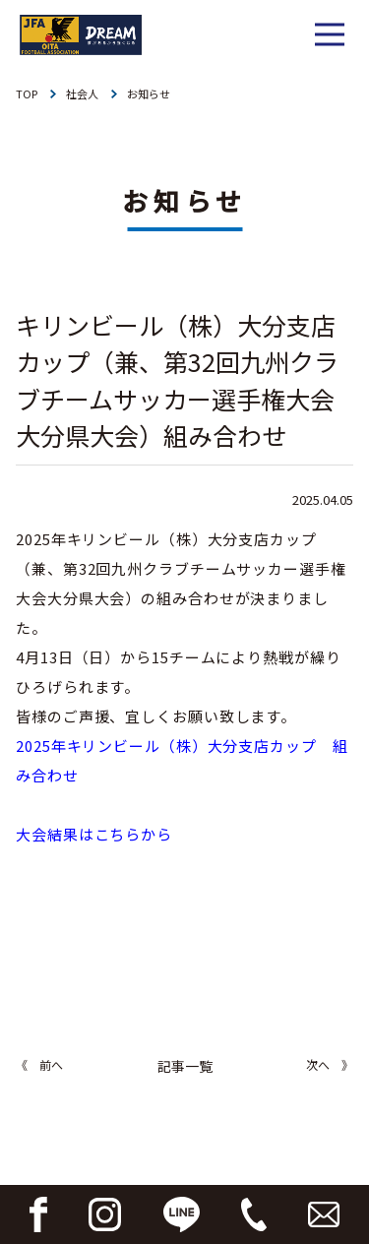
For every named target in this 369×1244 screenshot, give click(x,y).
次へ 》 (329, 1064)
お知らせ (148, 93)
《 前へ (39, 1064)
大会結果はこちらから (94, 834)
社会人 (82, 93)
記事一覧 (185, 1066)
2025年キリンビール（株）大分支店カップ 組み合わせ (182, 760)
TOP (26, 93)
